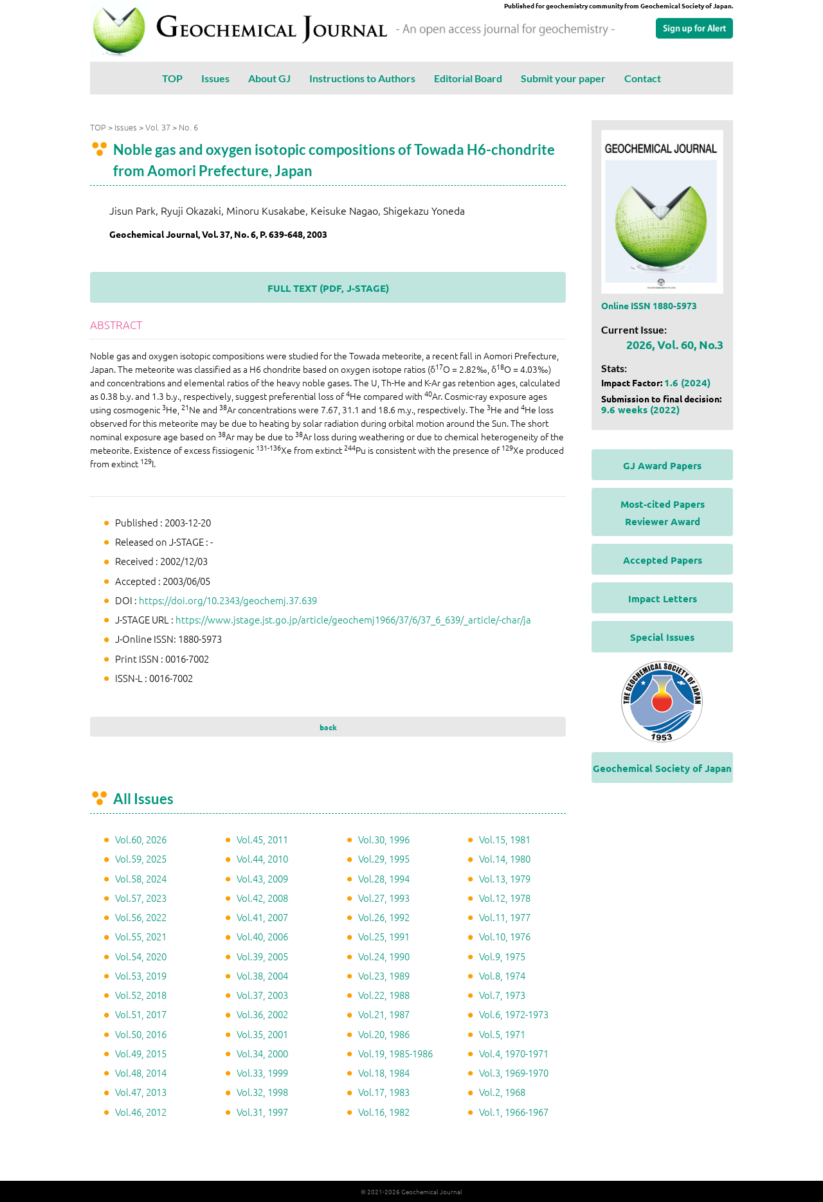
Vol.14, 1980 (504, 858)
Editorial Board (468, 78)
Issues (215, 78)
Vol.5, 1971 (502, 1034)
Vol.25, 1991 (384, 936)
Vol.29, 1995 (384, 858)
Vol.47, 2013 (141, 1092)
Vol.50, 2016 (141, 1034)
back (328, 727)
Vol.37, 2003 (262, 994)
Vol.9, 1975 (502, 956)
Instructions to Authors (362, 78)
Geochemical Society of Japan (662, 768)
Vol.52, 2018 (141, 994)
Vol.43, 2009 (262, 878)
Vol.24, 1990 (384, 956)
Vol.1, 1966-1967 (513, 1111)
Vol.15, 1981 (504, 839)
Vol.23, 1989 (384, 975)
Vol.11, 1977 (504, 917)
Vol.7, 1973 (502, 994)
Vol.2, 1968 (502, 1092)
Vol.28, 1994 (384, 878)
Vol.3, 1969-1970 (513, 1072)
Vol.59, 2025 (141, 858)
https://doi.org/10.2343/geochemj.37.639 (228, 600)
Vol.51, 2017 (141, 1014)
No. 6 (188, 127)
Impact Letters (662, 598)
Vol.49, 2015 (141, 1053)
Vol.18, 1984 (384, 1072)
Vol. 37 (157, 127)
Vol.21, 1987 (384, 1014)
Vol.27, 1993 (384, 897)
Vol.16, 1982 (384, 1111)
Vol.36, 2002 (262, 1014)
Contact (642, 78)
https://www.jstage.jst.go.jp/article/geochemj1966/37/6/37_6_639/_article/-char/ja (353, 619)
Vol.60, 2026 (141, 839)
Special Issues (662, 637)
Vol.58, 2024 (141, 878)
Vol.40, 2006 (262, 936)
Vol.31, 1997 (262, 1111)
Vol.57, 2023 (141, 897)
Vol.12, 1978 (504, 897)
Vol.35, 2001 (262, 1034)
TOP (172, 78)
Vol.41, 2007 (262, 917)
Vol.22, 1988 (384, 994)
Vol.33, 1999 (262, 1072)
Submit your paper (563, 78)
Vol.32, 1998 (262, 1092)
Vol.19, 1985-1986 (395, 1053)
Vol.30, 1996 (384, 839)
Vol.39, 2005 (262, 956)
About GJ (269, 78)
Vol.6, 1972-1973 (513, 1014)
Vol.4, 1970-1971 (513, 1053)
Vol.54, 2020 (141, 956)
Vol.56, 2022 (141, 917)
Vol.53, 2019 (141, 975)
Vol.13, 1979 (504, 878)
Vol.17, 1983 (384, 1092)
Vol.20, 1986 (384, 1034)
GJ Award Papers (662, 465)
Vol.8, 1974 (502, 975)
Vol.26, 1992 (384, 917)
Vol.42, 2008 (262, 897)
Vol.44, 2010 (262, 858)
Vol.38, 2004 (262, 975)
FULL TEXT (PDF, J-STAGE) (328, 288)
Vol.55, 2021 (141, 936)
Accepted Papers (662, 559)
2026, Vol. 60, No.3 (674, 344)
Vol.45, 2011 (262, 839)
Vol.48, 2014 (141, 1072)
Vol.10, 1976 (504, 936)
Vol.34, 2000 (262, 1053)
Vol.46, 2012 (141, 1111)
